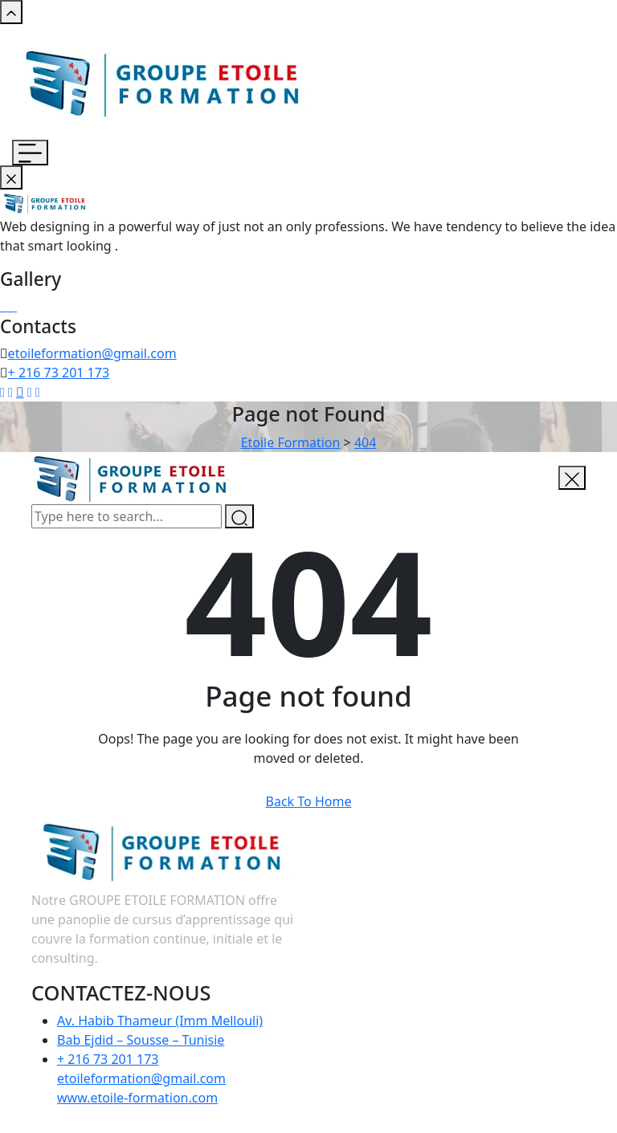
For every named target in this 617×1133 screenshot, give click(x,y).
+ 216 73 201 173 (58, 372)
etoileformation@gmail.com (92, 353)
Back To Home (309, 801)
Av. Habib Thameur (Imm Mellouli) (160, 1020)
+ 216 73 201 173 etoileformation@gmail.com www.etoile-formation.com (141, 1078)
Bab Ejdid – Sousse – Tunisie (140, 1040)
